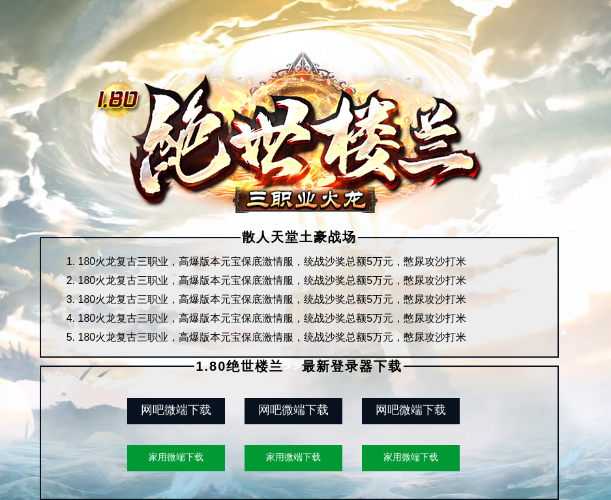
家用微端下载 (176, 457)
